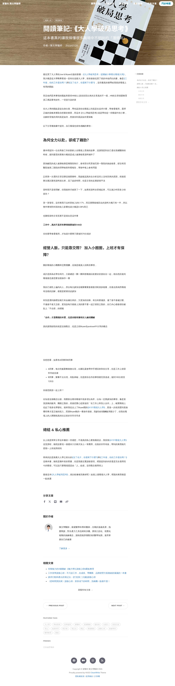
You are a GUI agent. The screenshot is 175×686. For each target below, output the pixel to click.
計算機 (97, 676)
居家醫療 (138, 3)
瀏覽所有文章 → (142, 102)
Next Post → (118, 606)
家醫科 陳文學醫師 (11, 3)
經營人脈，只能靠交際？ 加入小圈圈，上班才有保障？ (147, 84)
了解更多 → (64, 548)
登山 (46, 629)
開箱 (57, 633)
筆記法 (74, 629)
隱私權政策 (79, 676)
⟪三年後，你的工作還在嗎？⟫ (113, 457)
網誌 (82, 629)
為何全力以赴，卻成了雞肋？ (147, 80)
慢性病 (97, 624)
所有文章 (152, 3)
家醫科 (77, 624)
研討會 (65, 629)
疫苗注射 (115, 624)
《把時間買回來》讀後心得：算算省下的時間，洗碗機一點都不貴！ (79, 581)
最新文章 (109, 3)
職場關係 (58, 20)
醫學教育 (48, 633)
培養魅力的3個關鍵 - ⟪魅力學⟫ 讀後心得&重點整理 (71, 569)
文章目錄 (139, 74)
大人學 (47, 624)
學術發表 (57, 624)
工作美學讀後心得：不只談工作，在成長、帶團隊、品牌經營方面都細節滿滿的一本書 (87, 573)
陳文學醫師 (56, 45)
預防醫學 (123, 3)
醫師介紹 (95, 3)
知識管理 (55, 629)
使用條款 (89, 676)
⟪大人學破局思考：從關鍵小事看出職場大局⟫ (103, 74)
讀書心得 (48, 20)
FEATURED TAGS (50, 618)
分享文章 (141, 91)
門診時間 (166, 3)
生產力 (106, 624)
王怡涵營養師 (48, 647)
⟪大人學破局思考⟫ (59, 474)
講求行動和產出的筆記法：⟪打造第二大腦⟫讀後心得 (72, 577)
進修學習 (112, 629)
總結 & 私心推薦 (142, 87)
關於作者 (141, 95)
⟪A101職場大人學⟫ (96, 407)
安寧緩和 (67, 624)
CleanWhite (95, 673)
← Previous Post (55, 606)
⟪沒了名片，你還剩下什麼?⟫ (82, 82)
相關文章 (141, 98)
